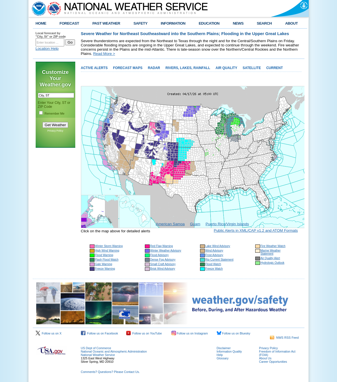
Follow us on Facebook (99, 333)
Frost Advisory (214, 255)
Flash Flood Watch (107, 259)
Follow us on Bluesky (233, 333)
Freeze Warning (105, 268)
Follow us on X (49, 333)
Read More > (104, 53)
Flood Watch (213, 264)
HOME (41, 23)
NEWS (238, 23)
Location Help (47, 48)
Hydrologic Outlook (272, 262)
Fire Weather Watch (273, 246)
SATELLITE (251, 68)
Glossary (223, 358)
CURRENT (274, 68)
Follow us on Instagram (189, 333)
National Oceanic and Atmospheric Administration (114, 351)
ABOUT (291, 23)
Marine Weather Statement (271, 252)
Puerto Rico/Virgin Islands (227, 224)
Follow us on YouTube (144, 333)
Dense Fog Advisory (163, 259)
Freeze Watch (214, 268)
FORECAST (69, 23)
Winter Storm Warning (109, 246)
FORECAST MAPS (127, 68)
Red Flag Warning (161, 246)
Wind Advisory (214, 250)
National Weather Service (98, 355)
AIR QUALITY (226, 68)
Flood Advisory (159, 255)
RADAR (154, 68)
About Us (265, 358)
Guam (195, 224)
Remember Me (54, 113)
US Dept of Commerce (96, 348)
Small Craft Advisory (163, 264)
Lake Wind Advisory (217, 246)
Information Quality (229, 351)
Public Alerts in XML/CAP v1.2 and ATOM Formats (256, 230)
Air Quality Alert (270, 258)
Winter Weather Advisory (165, 250)
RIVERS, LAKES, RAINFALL (188, 68)
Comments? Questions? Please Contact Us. (110, 372)
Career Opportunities (273, 361)
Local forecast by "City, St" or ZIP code (51, 34)
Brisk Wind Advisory (162, 268)
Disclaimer (224, 348)
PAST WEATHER (106, 23)
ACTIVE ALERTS (94, 68)
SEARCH (264, 23)
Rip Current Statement (219, 259)
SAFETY (140, 23)
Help (220, 355)
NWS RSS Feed (284, 337)
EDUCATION (209, 23)
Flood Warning (104, 255)
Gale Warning (103, 264)
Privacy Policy (55, 130)
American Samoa (170, 224)
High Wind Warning (107, 250)
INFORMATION (173, 23)
